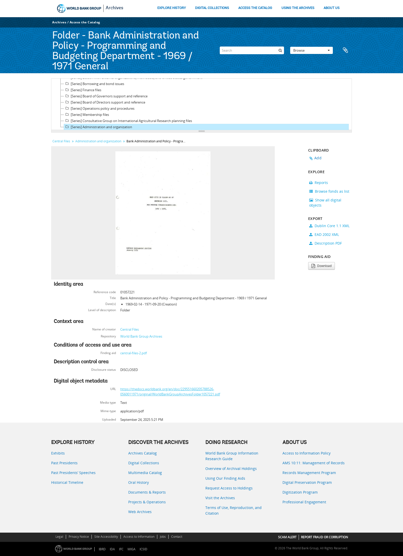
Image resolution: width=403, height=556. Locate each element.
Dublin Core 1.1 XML (329, 225)
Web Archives (140, 511)
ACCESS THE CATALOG (255, 8)
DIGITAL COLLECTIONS (212, 8)
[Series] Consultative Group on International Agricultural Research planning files (128, 121)
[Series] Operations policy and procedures (99, 108)
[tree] (201, 104)
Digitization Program (300, 492)
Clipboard (345, 50)
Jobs (163, 536)
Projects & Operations (147, 501)
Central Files (61, 141)
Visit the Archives (220, 497)
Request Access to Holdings (229, 488)
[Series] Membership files (86, 115)
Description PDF (325, 243)
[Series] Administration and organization (98, 127)
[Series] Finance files (82, 90)
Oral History (138, 482)
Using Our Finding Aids (225, 478)
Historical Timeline (67, 482)
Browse (311, 50)
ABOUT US (332, 8)
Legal (59, 536)
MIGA (131, 549)
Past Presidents (64, 462)
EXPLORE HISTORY (171, 8)
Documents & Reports (147, 492)
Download (322, 266)
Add (318, 157)
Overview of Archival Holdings (231, 468)
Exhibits (58, 453)
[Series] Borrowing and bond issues (94, 84)
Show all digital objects (325, 203)
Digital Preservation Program (307, 482)
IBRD (102, 549)
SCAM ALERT (287, 537)
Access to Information (138, 536)
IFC (121, 549)
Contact (176, 536)
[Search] (252, 50)
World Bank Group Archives (141, 336)
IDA (112, 549)
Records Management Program (309, 472)
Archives (114, 8)
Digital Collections (143, 462)
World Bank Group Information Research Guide (231, 456)
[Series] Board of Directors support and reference (104, 102)
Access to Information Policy (306, 453)
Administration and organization (98, 141)
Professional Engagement (304, 501)
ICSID (143, 549)
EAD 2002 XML (324, 234)
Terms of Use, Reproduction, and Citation (233, 510)
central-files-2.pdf (133, 353)
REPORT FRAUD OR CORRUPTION (324, 537)
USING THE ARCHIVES (297, 8)
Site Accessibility (106, 536)
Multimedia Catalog (145, 472)
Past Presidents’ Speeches (73, 472)
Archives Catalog (142, 453)
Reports (318, 182)
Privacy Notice (79, 536)
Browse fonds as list (329, 191)
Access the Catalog (85, 22)
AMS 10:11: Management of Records (313, 462)
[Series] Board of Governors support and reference (106, 96)
